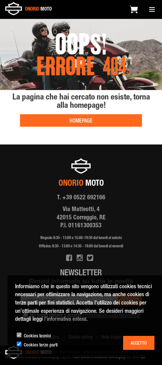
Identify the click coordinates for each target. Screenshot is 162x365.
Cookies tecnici (37, 336)
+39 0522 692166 (83, 198)
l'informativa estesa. (66, 319)
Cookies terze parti (41, 345)
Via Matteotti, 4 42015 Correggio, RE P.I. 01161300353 (81, 218)
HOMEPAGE (81, 121)
